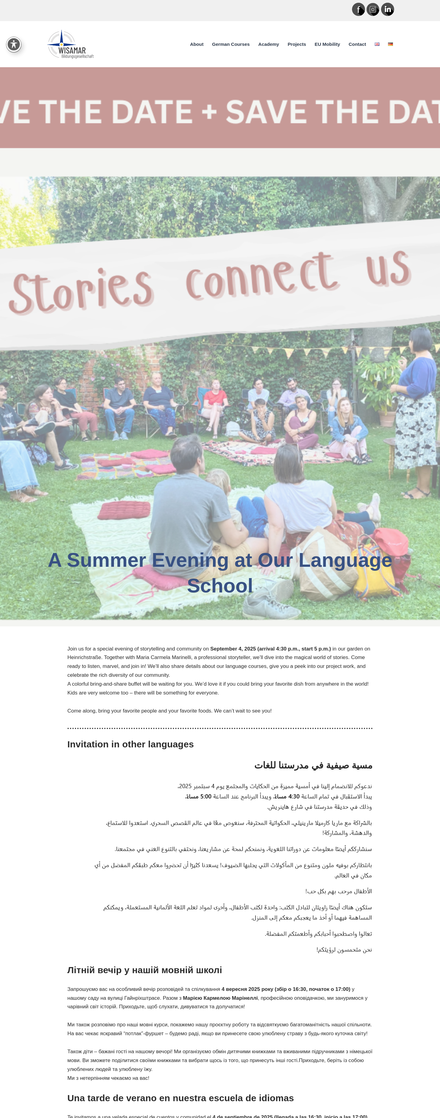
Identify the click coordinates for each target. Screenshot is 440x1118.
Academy (268, 44)
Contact (357, 44)
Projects (297, 44)
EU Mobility (327, 44)
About (197, 44)
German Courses (231, 44)
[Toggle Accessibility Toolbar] (13, 39)
